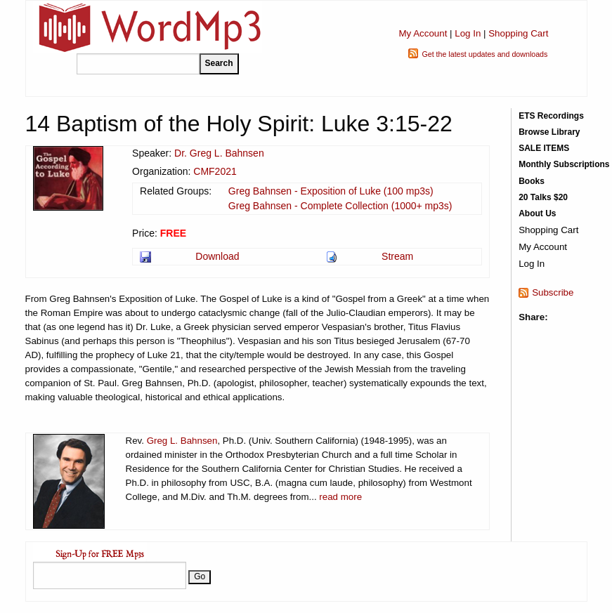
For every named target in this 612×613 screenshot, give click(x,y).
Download (217, 256)
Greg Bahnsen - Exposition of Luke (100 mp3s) (331, 191)
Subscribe (552, 292)
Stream (397, 256)
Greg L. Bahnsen (182, 440)
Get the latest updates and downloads (484, 54)
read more (340, 497)
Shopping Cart (518, 33)
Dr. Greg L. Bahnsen (219, 153)
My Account (422, 33)
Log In (468, 33)
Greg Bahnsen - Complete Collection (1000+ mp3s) (340, 205)
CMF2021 (214, 171)
